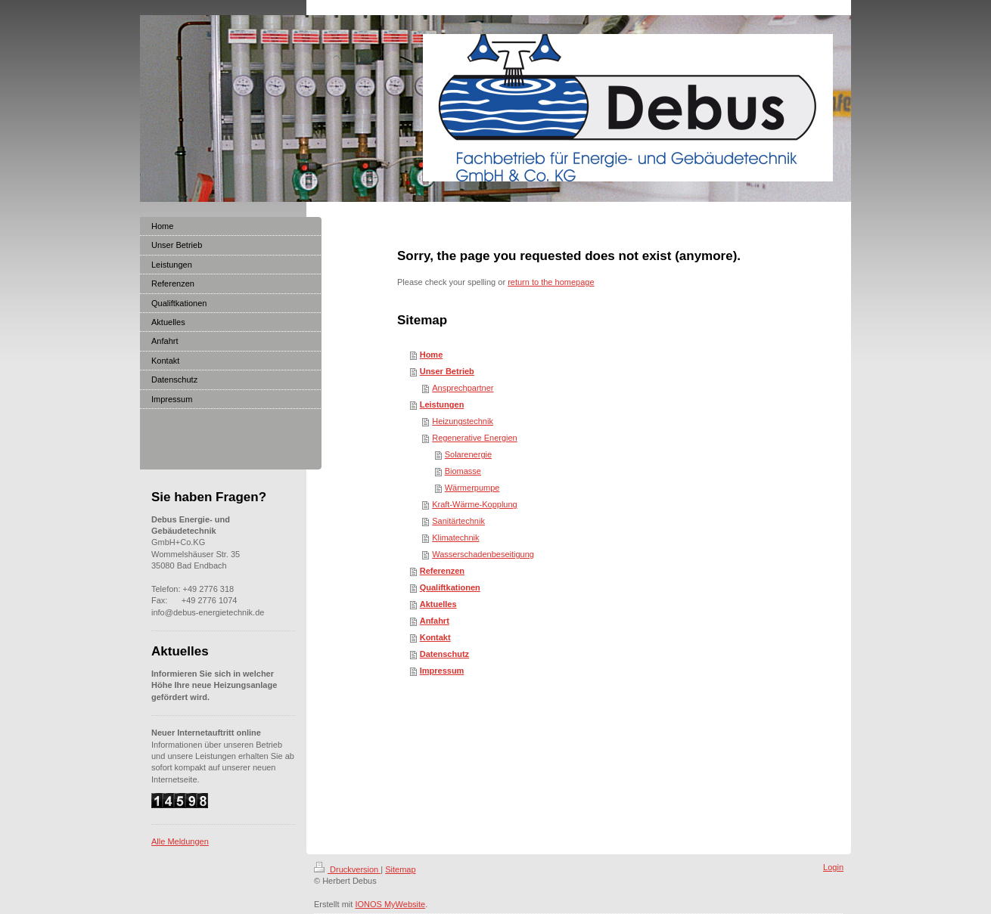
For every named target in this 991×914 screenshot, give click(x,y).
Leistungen (442, 404)
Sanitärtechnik (458, 520)
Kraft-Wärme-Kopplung (474, 504)
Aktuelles (438, 604)
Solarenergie (468, 454)
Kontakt (435, 637)
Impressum (442, 670)
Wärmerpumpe (472, 487)
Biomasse (463, 471)
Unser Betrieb (447, 371)
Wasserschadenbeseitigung (483, 554)
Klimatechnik (455, 537)
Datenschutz (444, 653)
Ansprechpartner (462, 387)
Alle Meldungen (180, 841)
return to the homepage (551, 282)
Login (833, 867)
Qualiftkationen (450, 587)
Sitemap (400, 869)
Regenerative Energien (474, 437)
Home (431, 354)
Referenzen (442, 570)
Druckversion (347, 869)
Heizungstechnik (462, 421)
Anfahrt (434, 620)
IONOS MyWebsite (390, 904)
